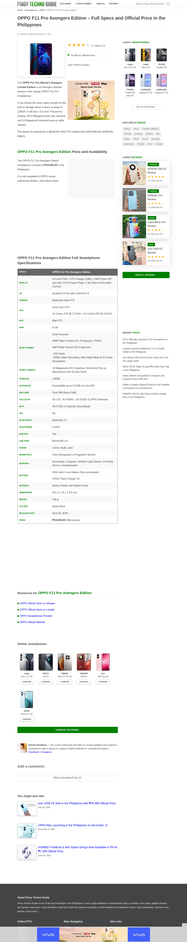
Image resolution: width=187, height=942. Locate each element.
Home (20, 10)
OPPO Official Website (32, 622)
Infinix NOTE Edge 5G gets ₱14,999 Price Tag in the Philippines (146, 368)
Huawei (138, 134)
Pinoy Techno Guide (37, 857)
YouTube (21, 895)
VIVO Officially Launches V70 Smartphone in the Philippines (145, 341)
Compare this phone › (68, 690)
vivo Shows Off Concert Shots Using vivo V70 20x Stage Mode (145, 359)
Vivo (149, 144)
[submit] (168, 3)
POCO (145, 139)
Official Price (88, 55)
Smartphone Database (121, 891)
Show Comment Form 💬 (67, 737)
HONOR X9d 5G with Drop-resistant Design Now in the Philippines (144, 395)
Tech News (65, 4)
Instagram (46, 712)
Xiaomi (158, 144)
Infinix (149, 134)
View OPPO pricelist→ (79, 65)
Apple (127, 129)
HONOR (127, 134)
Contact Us (115, 899)
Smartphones (31, 10)
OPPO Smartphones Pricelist (36, 616)
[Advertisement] (91, 178)
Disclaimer (115, 915)
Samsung (129, 144)
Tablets (100, 4)
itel (158, 134)
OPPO (42, 10)
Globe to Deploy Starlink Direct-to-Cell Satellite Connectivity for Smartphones (146, 386)
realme (155, 139)
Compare (25, 679)
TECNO (140, 144)
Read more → (33, 871)
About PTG (115, 895)
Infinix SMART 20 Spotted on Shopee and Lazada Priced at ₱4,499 (143, 377)
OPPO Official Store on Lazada (37, 609)
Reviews (113, 4)
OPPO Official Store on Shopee (37, 603)
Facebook (33, 712)
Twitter (20, 891)
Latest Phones (83, 4)
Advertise (115, 903)
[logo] (37, 4)
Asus (136, 129)
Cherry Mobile (150, 129)
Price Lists (69, 907)
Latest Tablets (71, 899)
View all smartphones (144, 107)
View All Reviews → (146, 275)
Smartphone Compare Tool (123, 887)
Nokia (127, 139)
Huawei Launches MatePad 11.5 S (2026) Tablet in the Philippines (143, 350)
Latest (136, 42)
